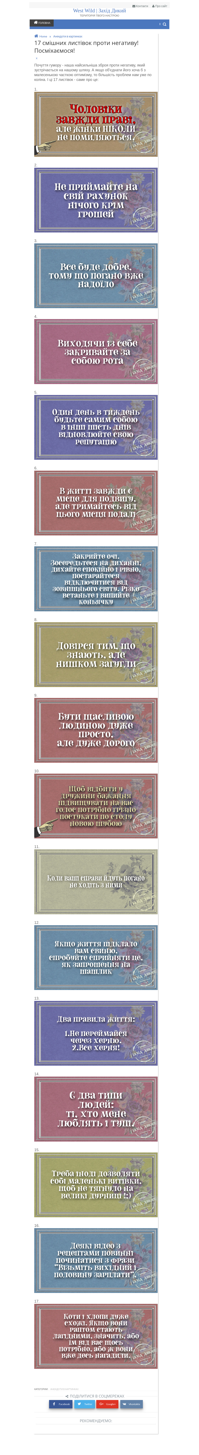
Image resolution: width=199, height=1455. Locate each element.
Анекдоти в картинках (67, 1406)
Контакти (137, 6)
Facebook (64, 1421)
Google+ (111, 1420)
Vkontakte (136, 1421)
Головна (45, 22)
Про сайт (156, 6)
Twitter (88, 1420)
